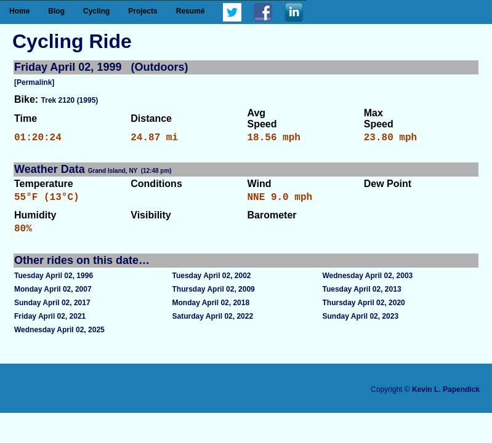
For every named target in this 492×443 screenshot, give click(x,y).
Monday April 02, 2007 (53, 296)
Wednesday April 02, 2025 (59, 337)
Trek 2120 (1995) (70, 100)
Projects (142, 11)
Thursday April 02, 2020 (364, 310)
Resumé (190, 11)
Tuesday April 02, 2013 (362, 296)
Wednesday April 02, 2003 (368, 283)
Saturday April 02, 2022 (212, 323)
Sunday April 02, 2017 (52, 310)
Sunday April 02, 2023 (361, 323)
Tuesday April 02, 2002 (211, 283)
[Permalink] (34, 82)
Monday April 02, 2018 (210, 310)
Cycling (96, 11)
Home (19, 11)
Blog (56, 11)
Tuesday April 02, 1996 (53, 283)
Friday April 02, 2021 (50, 323)
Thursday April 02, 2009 (213, 296)
